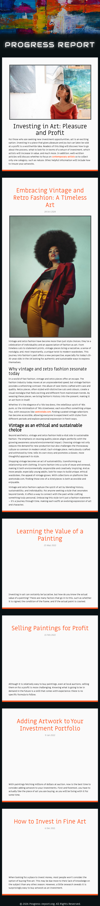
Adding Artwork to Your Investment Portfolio (50, 725)
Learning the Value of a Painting (50, 535)
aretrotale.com (43, 411)
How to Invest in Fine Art (50, 822)
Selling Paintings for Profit (50, 628)
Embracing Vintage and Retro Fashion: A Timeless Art (50, 198)
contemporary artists (63, 156)
